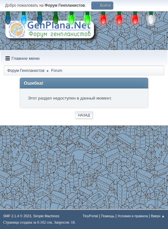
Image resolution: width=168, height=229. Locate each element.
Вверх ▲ (158, 216)
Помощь (108, 216)
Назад (84, 115)
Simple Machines (46, 216)
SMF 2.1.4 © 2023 (17, 216)
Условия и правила (132, 216)
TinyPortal (90, 216)
